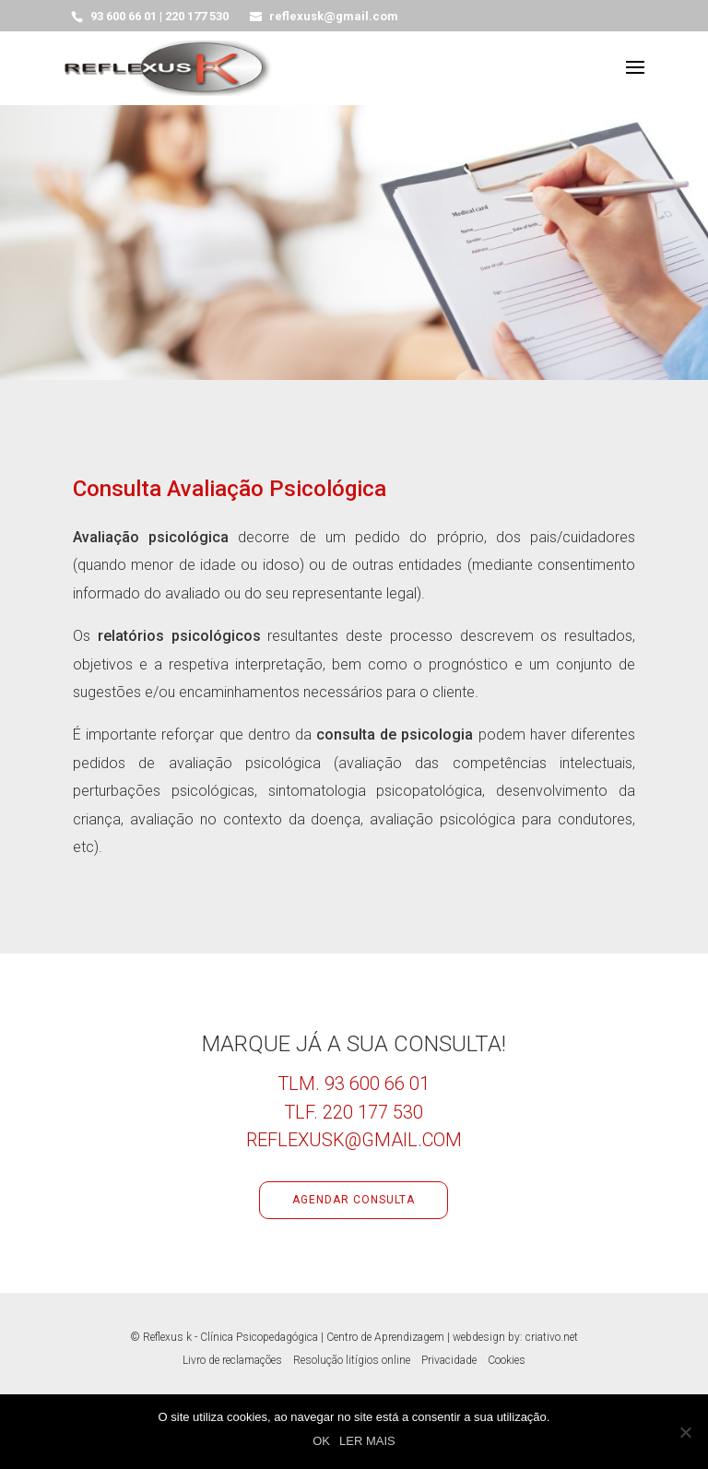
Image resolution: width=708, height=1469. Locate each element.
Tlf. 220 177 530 (353, 1112)
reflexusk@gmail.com (354, 1140)
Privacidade (449, 1360)
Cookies (506, 1360)
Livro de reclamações (232, 1360)
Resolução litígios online (351, 1360)
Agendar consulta (353, 1199)
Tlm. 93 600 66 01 (353, 1083)
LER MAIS (367, 1441)
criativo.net (551, 1337)
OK (321, 1441)
